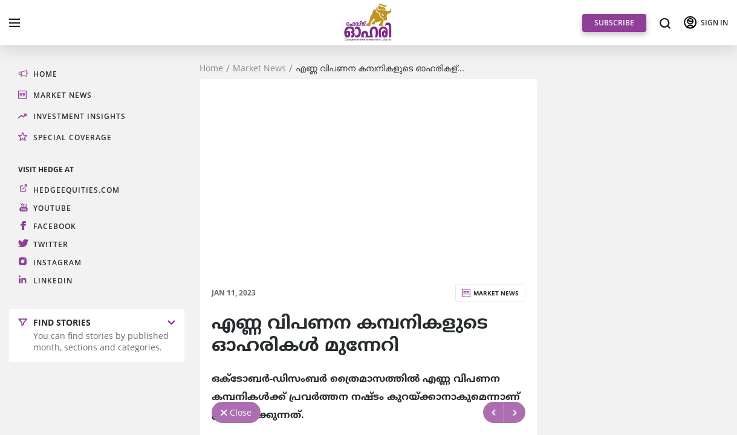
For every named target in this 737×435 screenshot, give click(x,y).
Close (241, 412)
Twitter (50, 244)
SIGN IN (714, 23)
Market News (259, 68)
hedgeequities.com (76, 190)
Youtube (52, 208)
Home (211, 68)
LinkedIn (53, 281)
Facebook (54, 226)
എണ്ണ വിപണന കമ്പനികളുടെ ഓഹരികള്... (380, 68)
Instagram (57, 262)
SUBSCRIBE (614, 23)
